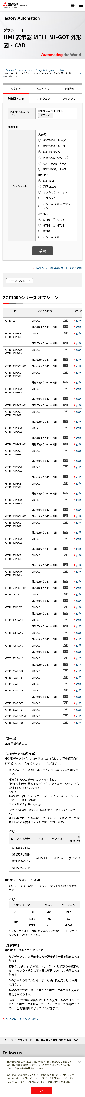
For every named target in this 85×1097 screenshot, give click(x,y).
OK (41, 1090)
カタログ (15, 89)
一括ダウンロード (21, 280)
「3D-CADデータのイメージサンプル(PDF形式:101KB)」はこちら (34, 70)
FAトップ (8, 1040)
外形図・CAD (16, 98)
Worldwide (73, 5)
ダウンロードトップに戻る (22, 1019)
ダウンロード (24, 1040)
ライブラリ (69, 98)
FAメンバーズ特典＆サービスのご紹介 (59, 268)
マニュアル (42, 89)
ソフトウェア (42, 98)
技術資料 (69, 89)
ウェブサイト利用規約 (59, 1081)
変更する (45, 115)
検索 (42, 250)
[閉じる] (79, 1062)
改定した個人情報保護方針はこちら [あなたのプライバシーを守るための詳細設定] (26, 1068)
